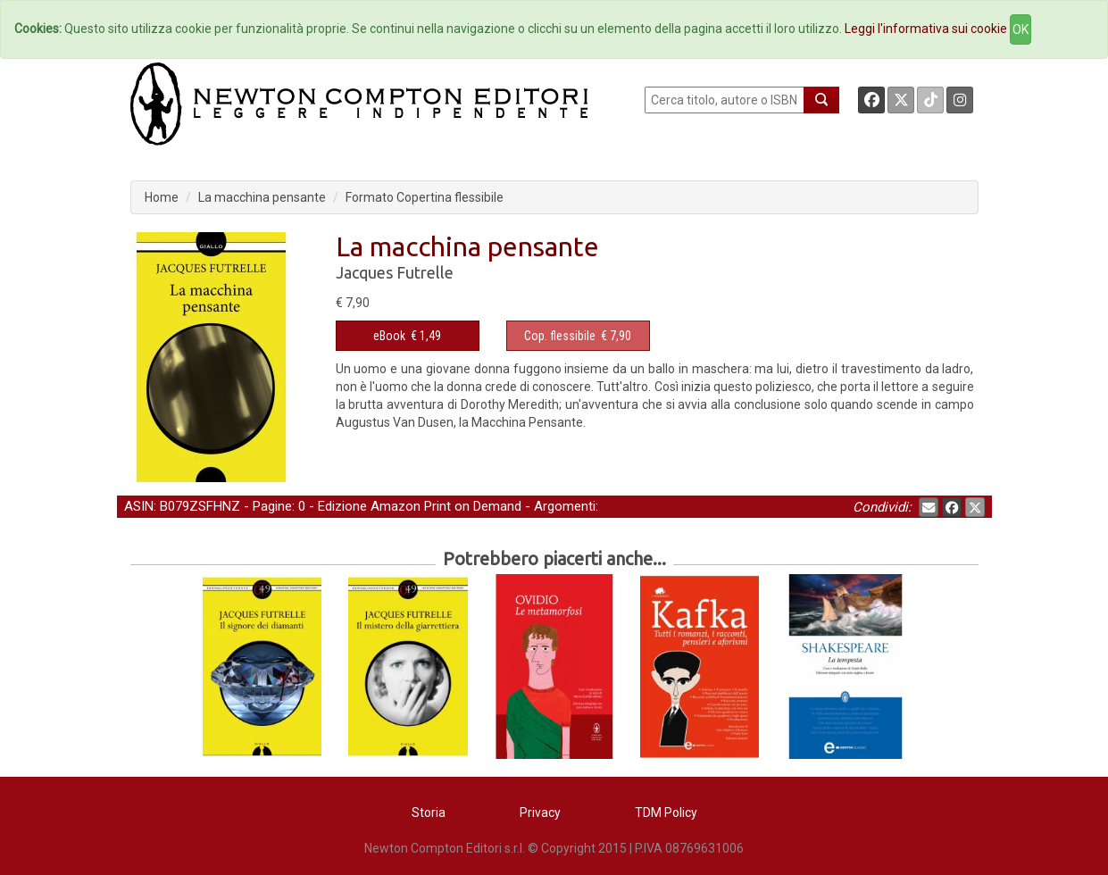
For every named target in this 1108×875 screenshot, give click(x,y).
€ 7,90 (577, 336)
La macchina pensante (262, 197)
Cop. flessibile (560, 336)
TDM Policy (666, 812)
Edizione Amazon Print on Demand (419, 506)
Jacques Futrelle (395, 272)
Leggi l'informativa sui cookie (926, 28)
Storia (429, 812)
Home (162, 197)
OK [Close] (1020, 29)
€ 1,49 (407, 336)
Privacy (540, 812)
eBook (389, 336)
